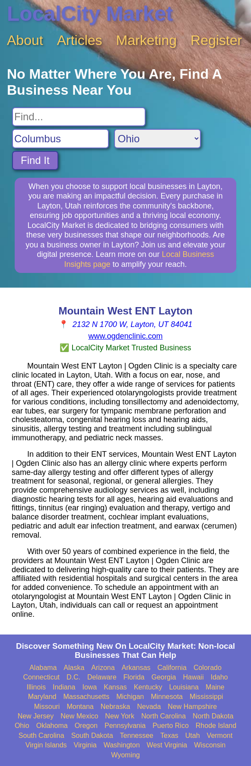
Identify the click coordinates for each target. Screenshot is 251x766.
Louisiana (184, 687)
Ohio (22, 725)
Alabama (43, 667)
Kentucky (148, 687)
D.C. (73, 677)
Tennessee (136, 735)
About (25, 40)
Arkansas (136, 667)
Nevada (149, 706)
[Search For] (79, 116)
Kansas (115, 687)
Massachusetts (86, 696)
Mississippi (206, 696)
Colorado (208, 667)
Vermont (220, 735)
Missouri (47, 706)
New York (119, 716)
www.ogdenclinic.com (125, 336)
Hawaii (193, 677)
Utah (192, 735)
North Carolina (163, 716)
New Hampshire (192, 706)
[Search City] (60, 138)
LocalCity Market (90, 13)
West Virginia (167, 745)
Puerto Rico (171, 725)
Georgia (164, 677)
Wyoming (125, 755)
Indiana (64, 687)
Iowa (89, 687)
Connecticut (41, 677)
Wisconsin (210, 745)
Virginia (85, 745)
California (172, 667)
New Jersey (36, 716)
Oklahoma (52, 725)
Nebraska (115, 706)
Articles (79, 40)
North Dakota (213, 716)
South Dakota (92, 735)
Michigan (130, 696)
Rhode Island (216, 725)
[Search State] (157, 138)
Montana (80, 706)
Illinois (35, 687)
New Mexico (79, 716)
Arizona (102, 667)
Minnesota (167, 696)
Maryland (42, 696)
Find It (35, 160)
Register (216, 40)
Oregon (86, 725)
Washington (122, 745)
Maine (215, 687)
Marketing (146, 40)
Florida (134, 677)
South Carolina (41, 735)
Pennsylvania (125, 725)
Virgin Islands (46, 745)
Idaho (219, 677)
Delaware (102, 677)
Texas (169, 735)
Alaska (74, 667)
